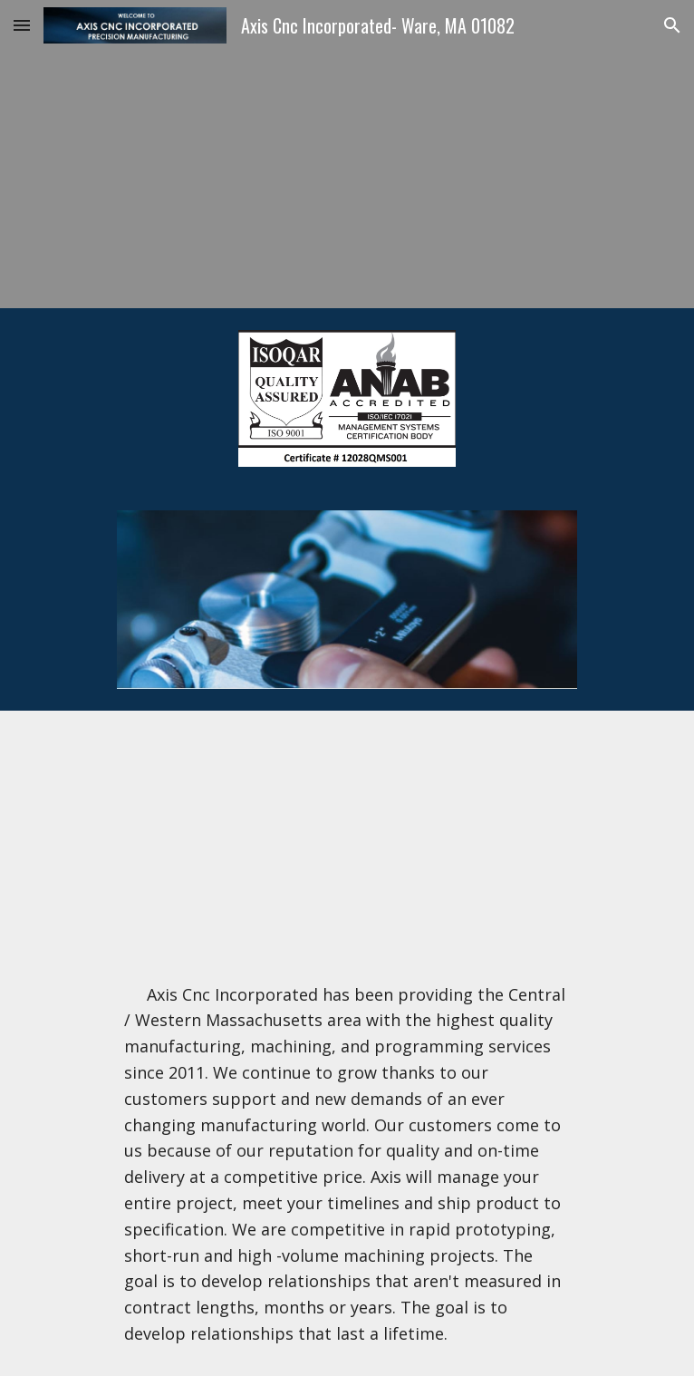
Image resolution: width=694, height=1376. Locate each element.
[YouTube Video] (347, 831)
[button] (21, 25)
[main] (346, 1164)
